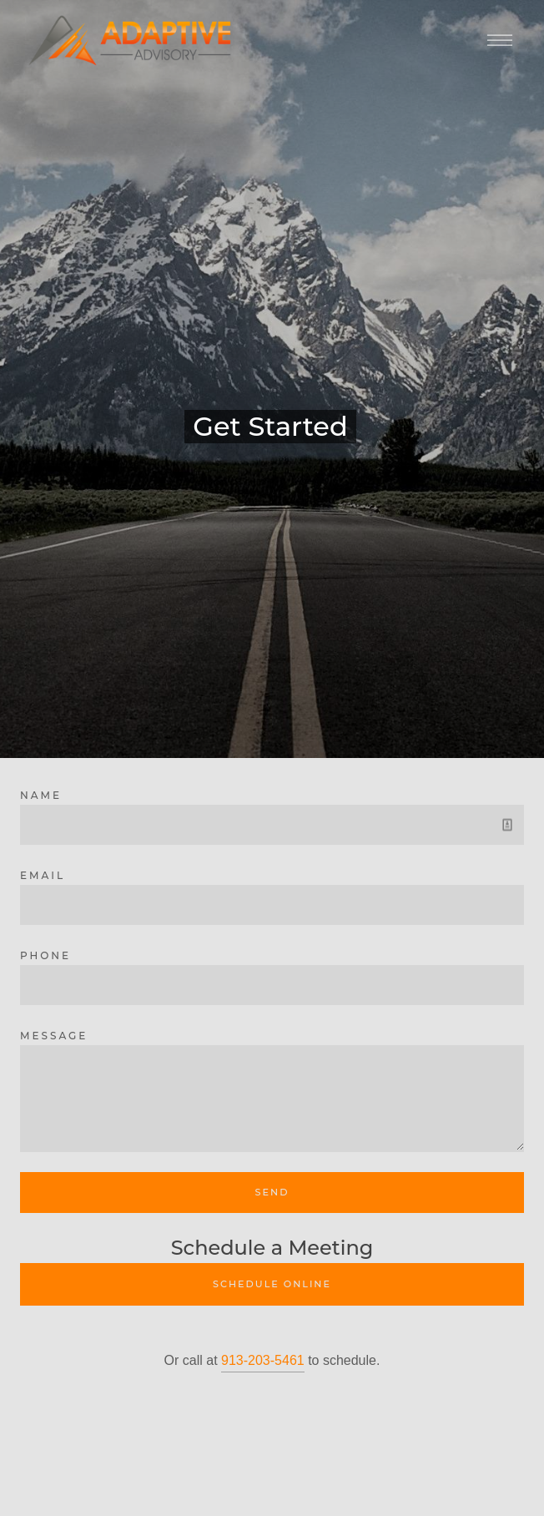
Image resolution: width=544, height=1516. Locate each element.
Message (54, 1035)
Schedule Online (272, 1284)
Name (41, 795)
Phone (45, 955)
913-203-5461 (263, 1360)
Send (272, 1192)
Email (42, 875)
